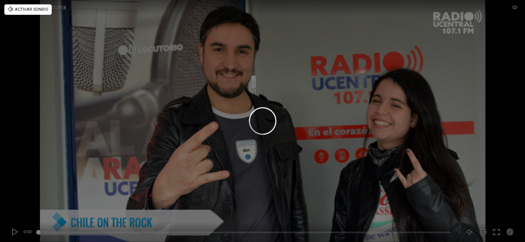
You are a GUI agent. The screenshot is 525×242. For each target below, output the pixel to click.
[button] (483, 232)
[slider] (244, 233)
